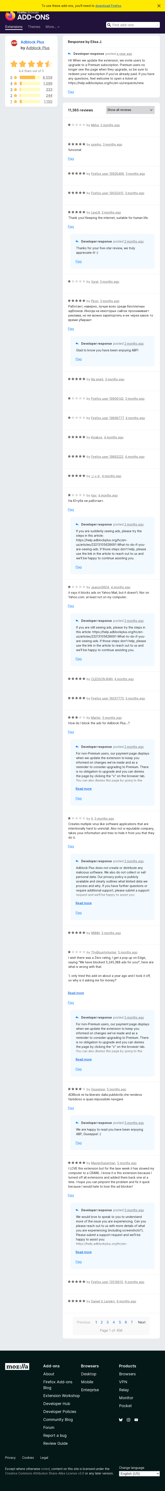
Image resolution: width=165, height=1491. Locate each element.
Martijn (96, 717)
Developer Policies (59, 1411)
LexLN (95, 212)
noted (45, 1469)
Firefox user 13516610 (107, 1282)
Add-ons (51, 1366)
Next (142, 1322)
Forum (48, 1427)
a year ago (124, 53)
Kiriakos (96, 437)
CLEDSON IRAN (102, 679)
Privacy (10, 1457)
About (48, 1374)
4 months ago (135, 418)
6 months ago (134, 1282)
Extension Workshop (61, 1395)
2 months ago (110, 125)
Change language (131, 1467)
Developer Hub (56, 1403)
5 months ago (135, 698)
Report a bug (55, 1435)
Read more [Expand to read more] (84, 788)
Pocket (125, 1405)
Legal (44, 1457)
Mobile (87, 1382)
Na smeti (97, 379)
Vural (94, 281)
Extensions (14, 27)
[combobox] (133, 25)
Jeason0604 (100, 587)
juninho (96, 144)
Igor (93, 495)
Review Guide (55, 1443)
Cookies (28, 1457)
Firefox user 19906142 (107, 398)
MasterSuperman (103, 1163)
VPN (123, 1382)
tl (92, 818)
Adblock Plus (32, 42)
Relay (124, 1390)
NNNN (95, 933)
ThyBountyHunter (103, 952)
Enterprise (90, 1390)
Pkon (94, 301)
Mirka (95, 125)
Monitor (126, 1398)
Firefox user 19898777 (107, 418)
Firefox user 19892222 (107, 456)
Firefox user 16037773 (107, 698)
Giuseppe (98, 1089)
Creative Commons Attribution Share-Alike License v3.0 (44, 1473)
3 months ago (112, 144)
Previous (83, 1322)
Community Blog (58, 1419)
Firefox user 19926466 (107, 173)
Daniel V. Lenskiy (103, 1301)
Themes (34, 27)
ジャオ (95, 476)
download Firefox (108, 6)
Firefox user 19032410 (107, 193)
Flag (71, 92)
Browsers (127, 1374)
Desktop (88, 1374)
